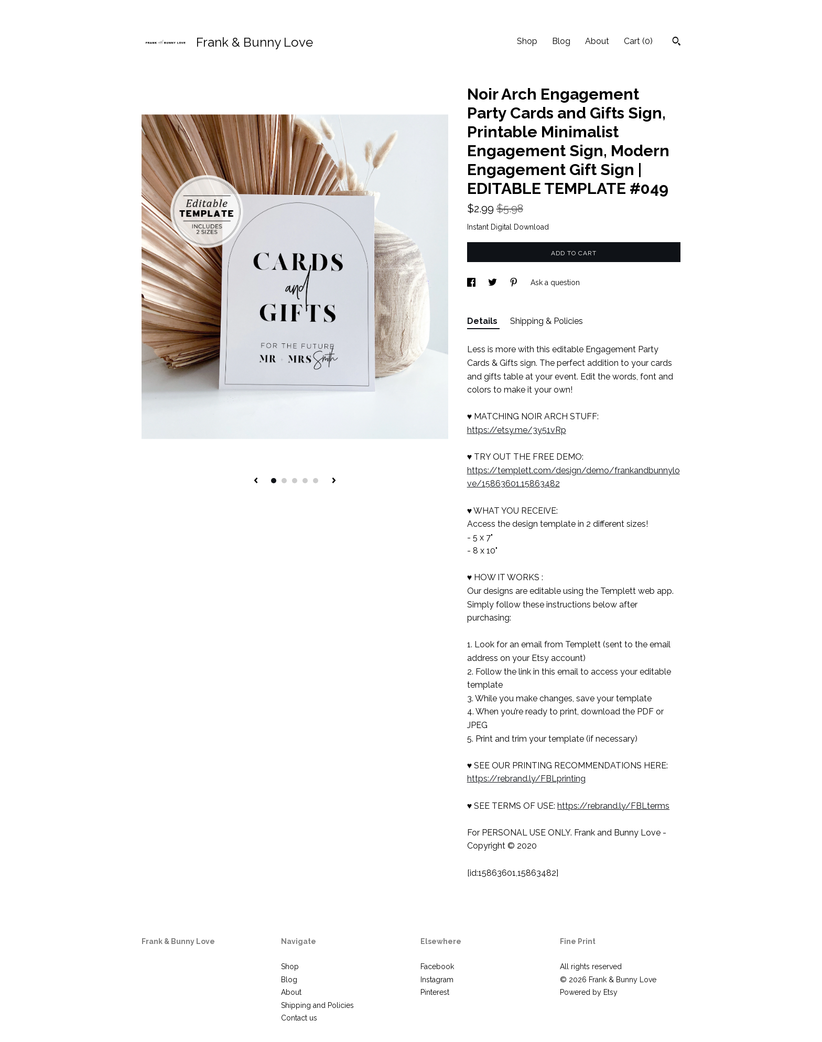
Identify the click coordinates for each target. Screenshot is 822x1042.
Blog (561, 41)
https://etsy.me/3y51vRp (516, 430)
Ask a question (555, 282)
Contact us (299, 1018)
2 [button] (284, 480)
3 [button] (294, 480)
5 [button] (315, 480)
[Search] (676, 42)
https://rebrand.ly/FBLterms (613, 806)
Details (483, 321)
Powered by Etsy (589, 992)
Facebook (437, 966)
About (597, 41)
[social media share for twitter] (493, 282)
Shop (527, 41)
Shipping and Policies (317, 1005)
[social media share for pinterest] (515, 282)
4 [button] (305, 480)
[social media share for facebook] (472, 282)
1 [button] (273, 480)
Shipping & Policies (546, 321)
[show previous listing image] (255, 481)
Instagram (436, 979)
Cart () (638, 41)
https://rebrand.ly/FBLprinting (526, 779)
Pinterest (434, 992)
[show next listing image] (334, 481)
